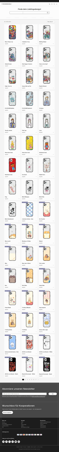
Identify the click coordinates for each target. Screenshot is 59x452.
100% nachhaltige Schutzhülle (7, 424)
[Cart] (49, 4)
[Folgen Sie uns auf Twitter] (9, 441)
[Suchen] (54, 4)
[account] (52, 4)
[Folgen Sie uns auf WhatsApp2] (19, 441)
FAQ (22, 423)
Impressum (41, 424)
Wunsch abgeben (7, 412)
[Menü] (56, 4)
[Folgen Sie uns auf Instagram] (3, 441)
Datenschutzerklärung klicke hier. (38, 396)
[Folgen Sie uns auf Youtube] (16, 441)
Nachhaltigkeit (4, 423)
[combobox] (51, 21)
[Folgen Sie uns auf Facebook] (6, 441)
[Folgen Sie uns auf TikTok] (12, 441)
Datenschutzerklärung (43, 423)
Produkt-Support (23, 424)
